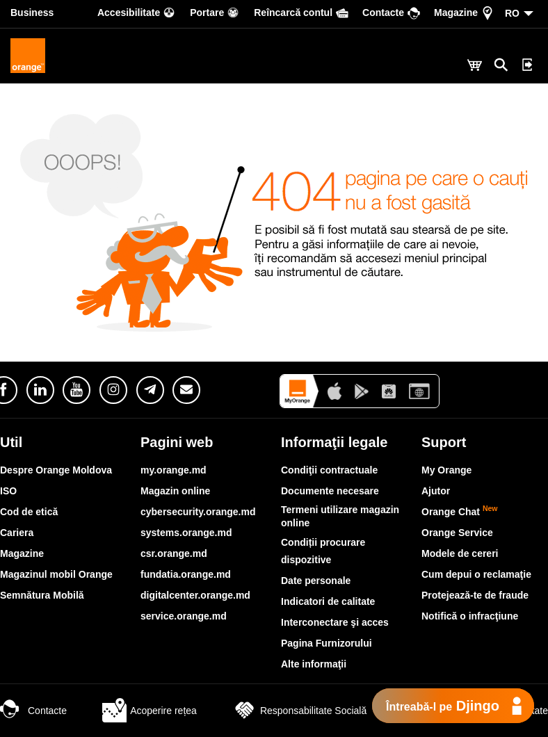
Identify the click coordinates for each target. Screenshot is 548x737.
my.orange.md (173, 470)
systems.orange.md (186, 532)
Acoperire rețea (149, 710)
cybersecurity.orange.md (197, 511)
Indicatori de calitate (328, 601)
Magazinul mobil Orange (56, 574)
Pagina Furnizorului (326, 643)
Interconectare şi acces (335, 622)
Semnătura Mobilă (42, 595)
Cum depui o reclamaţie (476, 574)
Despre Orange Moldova (56, 470)
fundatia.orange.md (185, 574)
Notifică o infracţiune (469, 616)
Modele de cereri (460, 553)
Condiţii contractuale (329, 470)
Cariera (16, 532)
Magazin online (175, 490)
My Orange (446, 470)
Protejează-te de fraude (475, 595)
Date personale (315, 580)
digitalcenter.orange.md (195, 595)
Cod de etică (29, 511)
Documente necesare (330, 490)
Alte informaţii (313, 664)
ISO (8, 490)
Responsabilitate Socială (299, 710)
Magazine (22, 553)
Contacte (33, 710)
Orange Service (457, 532)
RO (512, 13)
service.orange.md (183, 616)
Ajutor (435, 490)
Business (32, 12)
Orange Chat (459, 511)
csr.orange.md (173, 553)
